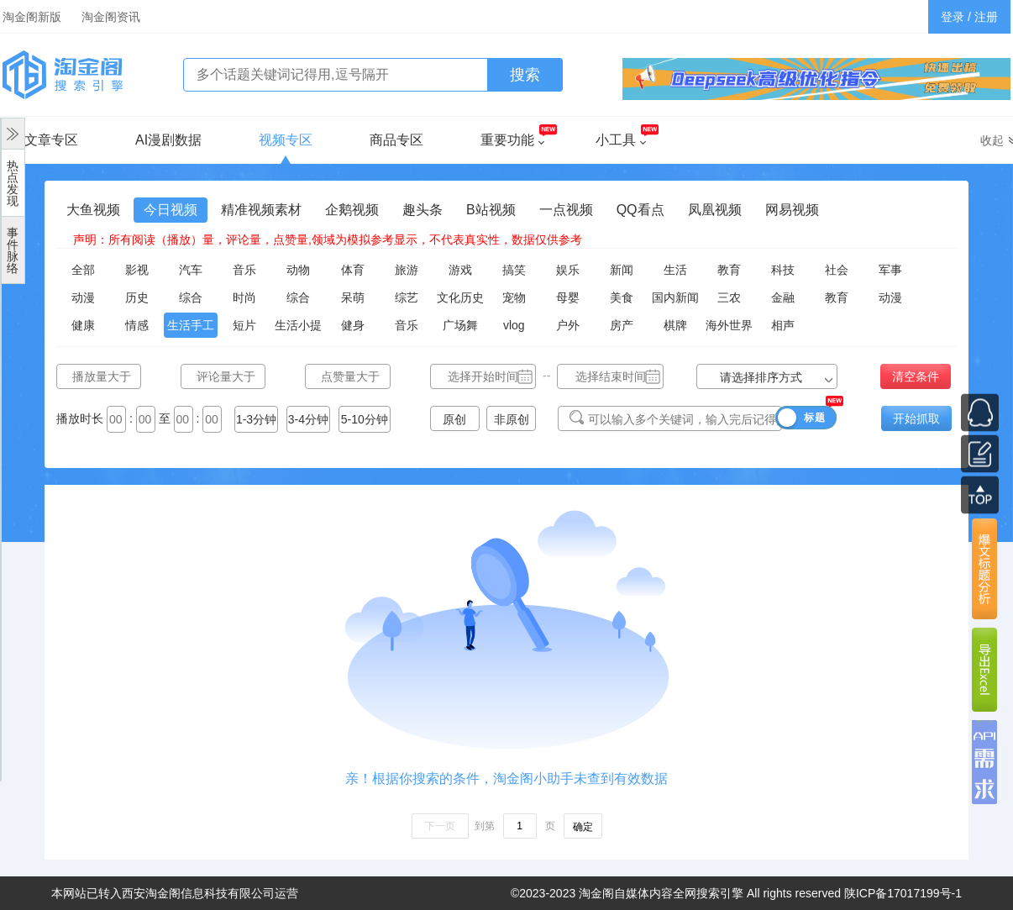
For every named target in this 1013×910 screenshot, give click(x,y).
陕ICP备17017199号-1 (903, 893)
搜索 (525, 74)
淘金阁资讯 (110, 17)
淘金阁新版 (32, 17)
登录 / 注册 (969, 17)
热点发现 (12, 183)
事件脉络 (12, 250)
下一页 (440, 826)
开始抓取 (916, 418)
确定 (583, 827)
